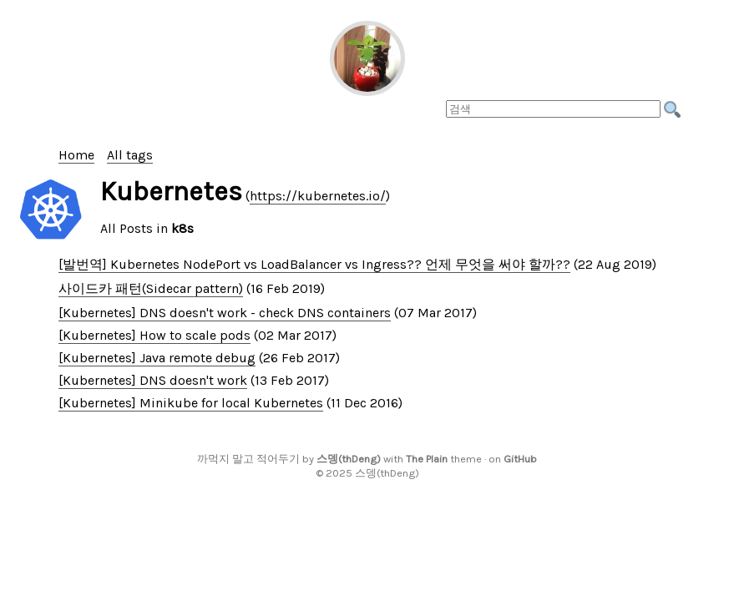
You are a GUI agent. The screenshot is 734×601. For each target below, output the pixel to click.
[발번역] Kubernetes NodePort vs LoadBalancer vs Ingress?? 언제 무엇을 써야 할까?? (314, 264)
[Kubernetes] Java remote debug (157, 358)
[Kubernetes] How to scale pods (154, 335)
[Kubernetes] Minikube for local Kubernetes (190, 403)
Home (76, 155)
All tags (130, 155)
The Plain (427, 458)
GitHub (520, 458)
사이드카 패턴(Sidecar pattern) (150, 288)
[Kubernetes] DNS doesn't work (152, 380)
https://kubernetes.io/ (318, 196)
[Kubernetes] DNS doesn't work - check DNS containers (224, 313)
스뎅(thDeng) (348, 458)
